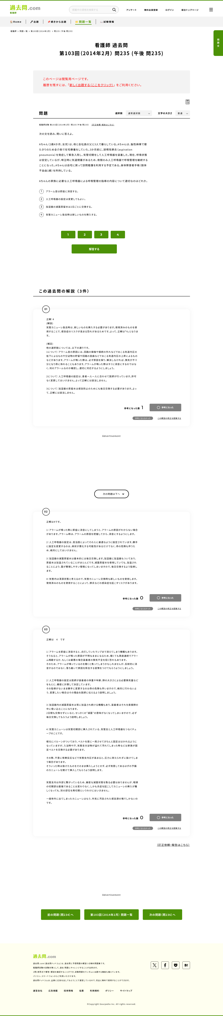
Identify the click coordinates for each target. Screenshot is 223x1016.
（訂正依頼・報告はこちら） (102, 124)
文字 (165, 113)
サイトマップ (126, 990)
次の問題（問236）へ (162, 915)
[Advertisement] (111, 459)
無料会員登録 (151, 9)
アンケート (131, 9)
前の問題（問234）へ (60, 915)
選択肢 (119, 113)
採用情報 (68, 990)
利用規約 (94, 990)
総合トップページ (190, 9)
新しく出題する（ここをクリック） (92, 85)
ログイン (169, 9)
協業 (81, 990)
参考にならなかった (142, 418)
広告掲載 (53, 990)
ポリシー (109, 990)
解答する (94, 249)
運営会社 (38, 990)
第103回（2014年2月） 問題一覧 (111, 915)
